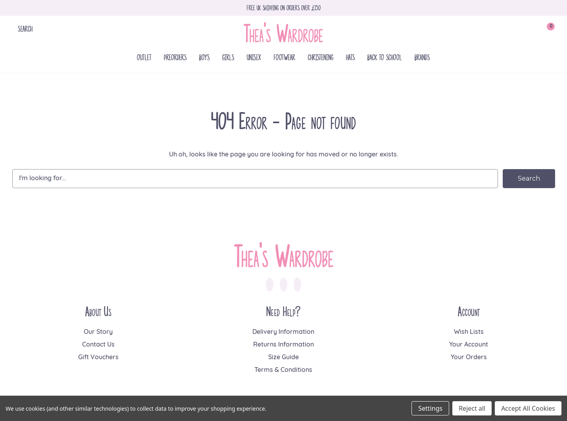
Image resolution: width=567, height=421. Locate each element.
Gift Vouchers (98, 357)
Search (25, 29)
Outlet (144, 57)
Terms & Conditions (283, 370)
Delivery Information (283, 332)
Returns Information (283, 345)
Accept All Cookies (528, 408)
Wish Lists (469, 332)
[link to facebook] (270, 285)
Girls (228, 57)
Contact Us (98, 345)
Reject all (472, 408)
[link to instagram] (283, 285)
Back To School (384, 57)
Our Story (98, 332)
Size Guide (283, 357)
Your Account (468, 345)
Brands (422, 57)
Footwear (284, 57)
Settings (430, 408)
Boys (204, 57)
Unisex (254, 57)
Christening (320, 57)
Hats (350, 57)
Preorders (175, 57)
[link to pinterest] (297, 285)
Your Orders (469, 357)
